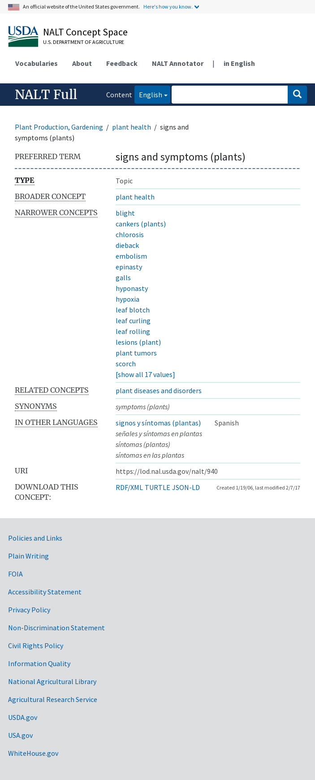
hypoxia (127, 299)
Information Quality (39, 663)
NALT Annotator (177, 63)
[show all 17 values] (145, 374)
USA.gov (20, 735)
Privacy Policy (29, 609)
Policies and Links (35, 537)
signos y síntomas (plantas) (158, 422)
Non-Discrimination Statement (56, 627)
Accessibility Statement (45, 591)
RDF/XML (129, 487)
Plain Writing (28, 555)
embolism (131, 255)
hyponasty (132, 288)
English (148, 94)
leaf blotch (133, 309)
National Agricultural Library (52, 681)
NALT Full (46, 95)
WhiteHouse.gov (33, 753)
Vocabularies (36, 63)
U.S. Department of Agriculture (83, 42)
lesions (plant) (138, 342)
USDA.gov (22, 717)
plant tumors (136, 352)
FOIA (15, 573)
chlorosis (130, 234)
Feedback (122, 63)
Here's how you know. (168, 6)
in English (239, 63)
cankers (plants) (141, 223)
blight (125, 212)
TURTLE (157, 487)
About (82, 63)
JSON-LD (186, 487)
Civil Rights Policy (35, 645)
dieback (127, 245)
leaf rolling (133, 331)
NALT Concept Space (85, 32)
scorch (126, 363)
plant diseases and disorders (159, 390)
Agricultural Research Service (52, 699)
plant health (131, 126)
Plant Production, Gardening (59, 126)
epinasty (129, 266)
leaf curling (133, 320)
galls (123, 277)
